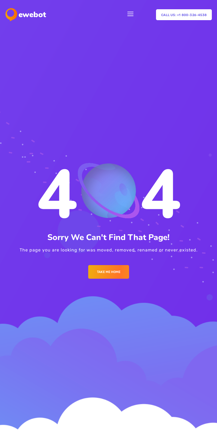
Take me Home (108, 272)
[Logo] (25, 14)
